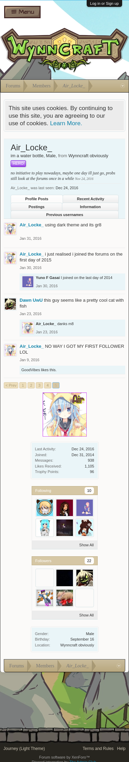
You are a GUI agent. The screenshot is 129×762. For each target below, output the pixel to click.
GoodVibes (30, 370)
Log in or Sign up (104, 3)
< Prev (11, 385)
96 (92, 472)
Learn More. (66, 123)
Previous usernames (64, 215)
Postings (36, 207)
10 (89, 491)
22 (89, 561)
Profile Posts (36, 199)
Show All (86, 545)
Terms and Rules (98, 748)
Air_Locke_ (32, 224)
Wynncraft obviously (77, 645)
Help (121, 748)
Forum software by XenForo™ (64, 757)
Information (90, 207)
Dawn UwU (31, 300)
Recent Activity (90, 199)
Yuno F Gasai (48, 278)
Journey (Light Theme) (24, 748)
